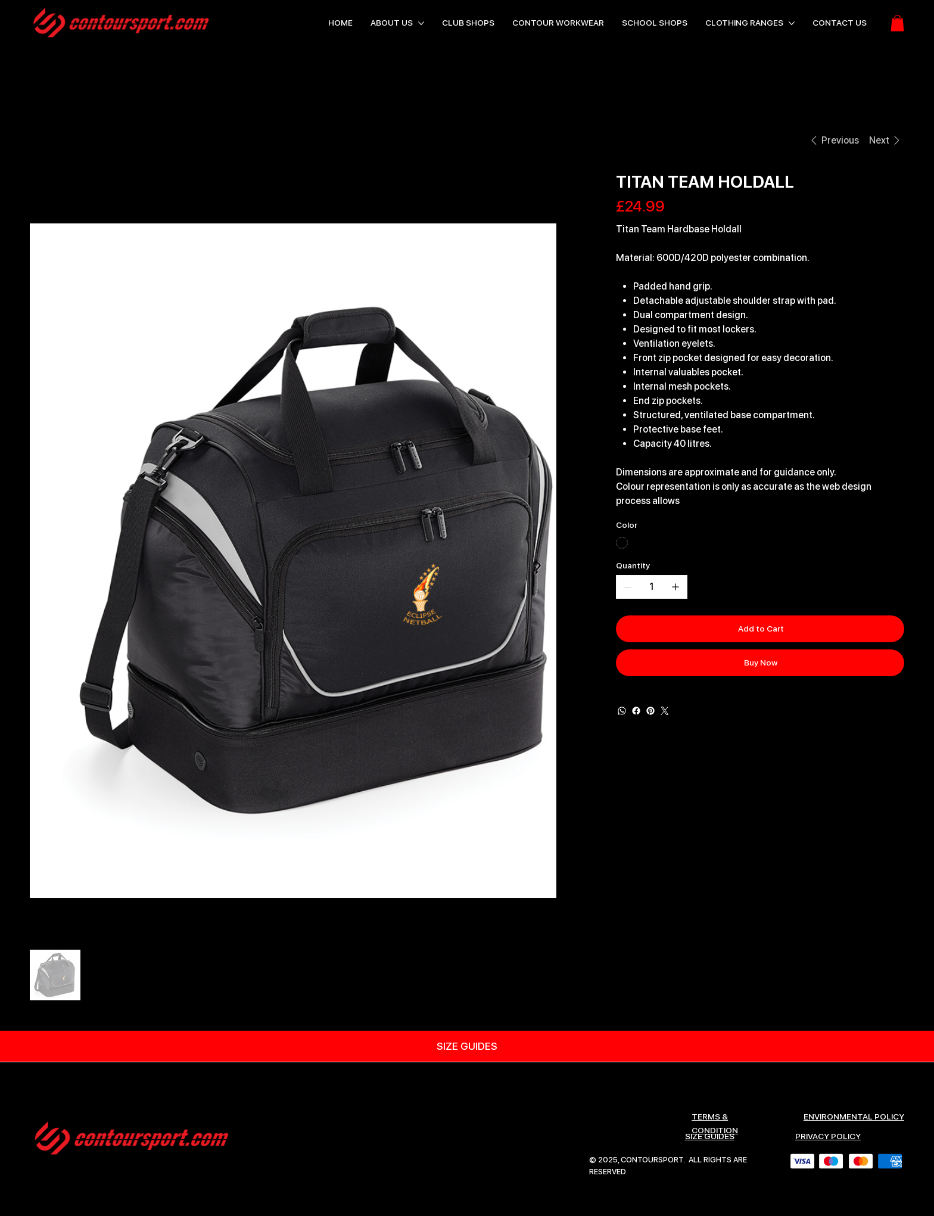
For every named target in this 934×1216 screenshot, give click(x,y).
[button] (897, 23)
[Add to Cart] (760, 628)
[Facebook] (636, 711)
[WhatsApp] (622, 711)
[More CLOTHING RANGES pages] (792, 23)
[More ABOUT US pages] (421, 23)
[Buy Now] (760, 662)
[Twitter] (665, 711)
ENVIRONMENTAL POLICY (854, 1116)
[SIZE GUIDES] (467, 1046)
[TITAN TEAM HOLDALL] (116, 140)
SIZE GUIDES (709, 1136)
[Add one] (675, 587)
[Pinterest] (650, 711)
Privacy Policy (828, 1136)
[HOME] (43, 140)
